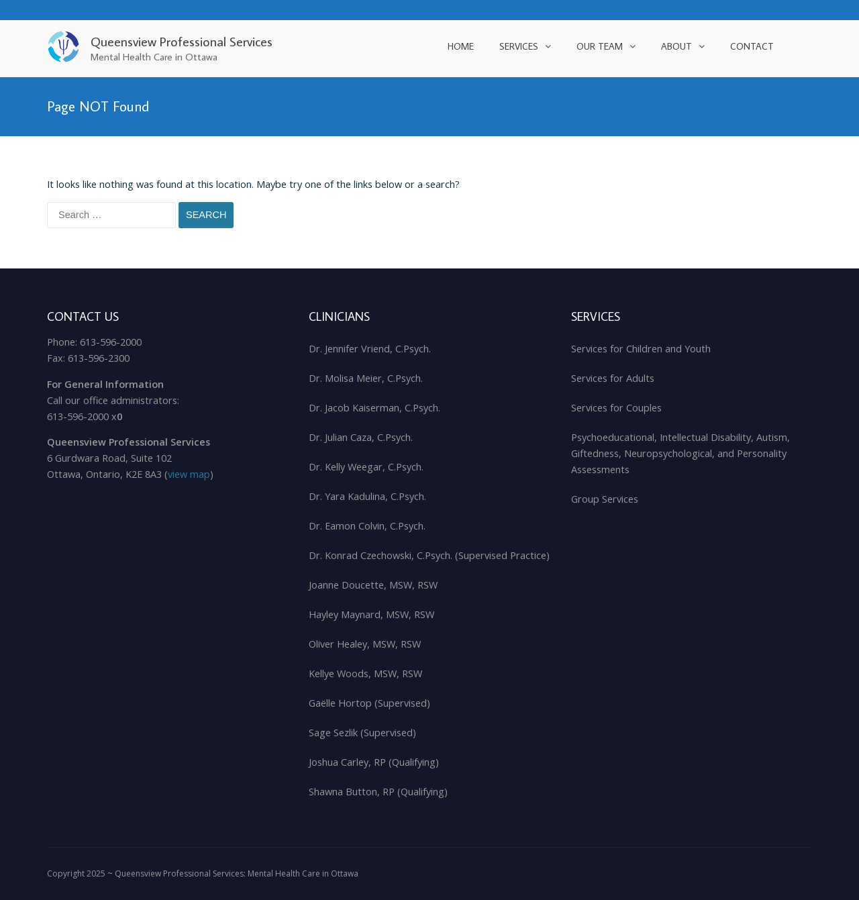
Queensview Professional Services (181, 41)
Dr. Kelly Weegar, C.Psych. (366, 466)
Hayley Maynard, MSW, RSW (371, 614)
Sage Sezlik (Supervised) (362, 732)
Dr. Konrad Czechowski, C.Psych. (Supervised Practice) (429, 555)
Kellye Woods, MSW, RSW (365, 673)
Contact (752, 46)
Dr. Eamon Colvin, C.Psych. (367, 525)
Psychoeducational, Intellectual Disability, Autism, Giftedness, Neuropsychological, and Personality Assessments (680, 453)
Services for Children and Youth (641, 348)
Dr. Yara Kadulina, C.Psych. (367, 496)
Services (518, 46)
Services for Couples (616, 407)
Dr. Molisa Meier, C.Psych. (366, 378)
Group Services (604, 499)
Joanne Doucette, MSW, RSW (373, 585)
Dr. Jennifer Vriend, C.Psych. (370, 348)
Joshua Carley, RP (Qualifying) (374, 762)
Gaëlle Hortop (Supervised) (369, 703)
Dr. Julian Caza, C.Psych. (361, 437)
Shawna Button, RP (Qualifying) (378, 791)
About (676, 46)
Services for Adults (612, 378)
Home (461, 46)
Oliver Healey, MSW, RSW (365, 644)
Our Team (599, 46)
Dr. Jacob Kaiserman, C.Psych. (374, 407)
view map (189, 474)
